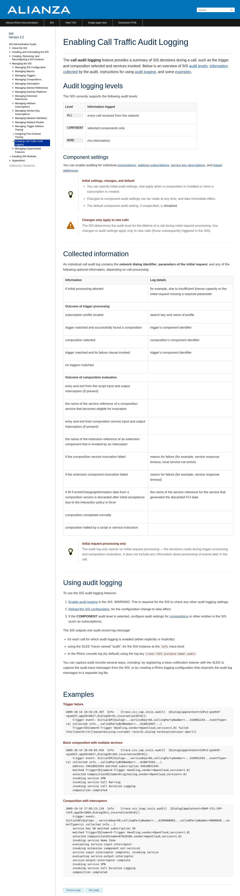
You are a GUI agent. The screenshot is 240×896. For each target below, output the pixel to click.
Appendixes (18, 160)
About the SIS (19, 48)
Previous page (73, 890)
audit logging (145, 72)
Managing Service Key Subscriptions (27, 112)
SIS (52, 22)
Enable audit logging (83, 602)
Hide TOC (71, 22)
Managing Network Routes (29, 122)
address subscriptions (153, 165)
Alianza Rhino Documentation (22, 22)
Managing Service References (31, 87)
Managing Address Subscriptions (25, 105)
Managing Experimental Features (28, 150)
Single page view (97, 22)
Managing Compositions (28, 79)
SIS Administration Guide (22, 44)
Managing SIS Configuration (30, 67)
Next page (94, 890)
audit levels (198, 66)
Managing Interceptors (27, 83)
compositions (126, 165)
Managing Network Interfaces (31, 118)
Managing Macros (25, 71)
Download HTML (127, 22)
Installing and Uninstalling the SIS (30, 52)
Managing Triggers (25, 75)
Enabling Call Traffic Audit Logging (29, 143)
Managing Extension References (26, 98)
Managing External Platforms (31, 91)
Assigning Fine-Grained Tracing (28, 135)
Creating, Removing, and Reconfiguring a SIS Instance (28, 58)
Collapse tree (15, 165)
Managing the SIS (21, 63)
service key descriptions (188, 165)
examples (183, 72)
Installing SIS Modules (24, 156)
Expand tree (29, 165)
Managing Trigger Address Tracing (29, 128)
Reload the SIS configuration (88, 609)
